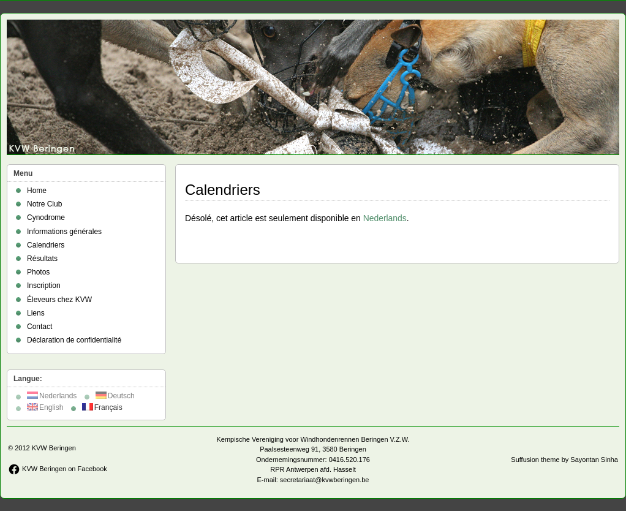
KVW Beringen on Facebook (57, 468)
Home (37, 190)
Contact (39, 326)
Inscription (44, 285)
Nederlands (385, 218)
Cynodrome (46, 217)
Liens (36, 313)
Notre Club (44, 204)
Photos (38, 272)
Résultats (42, 258)
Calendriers (45, 245)
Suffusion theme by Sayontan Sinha (564, 459)
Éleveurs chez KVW (59, 299)
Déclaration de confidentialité (74, 340)
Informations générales (64, 231)
